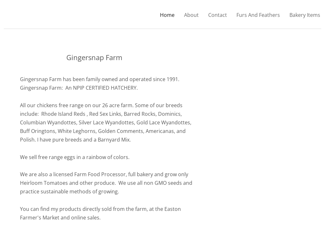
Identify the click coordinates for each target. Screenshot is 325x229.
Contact (217, 14)
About (191, 14)
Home (167, 14)
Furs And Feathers (258, 14)
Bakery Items (304, 14)
